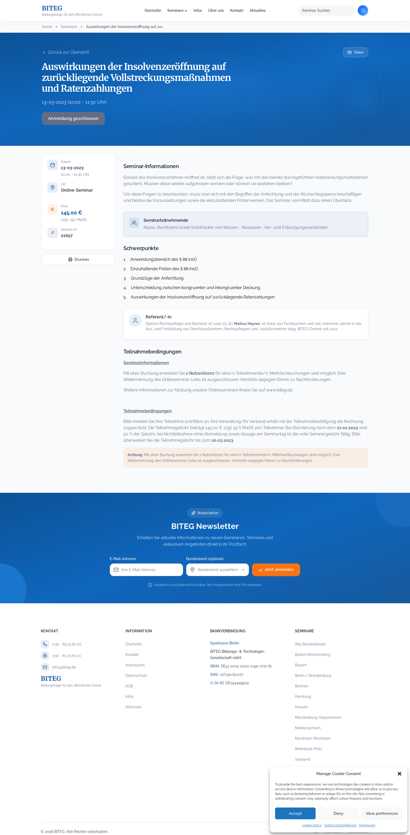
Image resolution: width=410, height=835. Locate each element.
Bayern (301, 665)
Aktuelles (258, 10)
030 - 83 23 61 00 (67, 644)
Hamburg (303, 696)
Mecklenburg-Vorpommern (318, 717)
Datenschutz (136, 675)
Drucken (78, 259)
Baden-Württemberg (313, 654)
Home (47, 27)
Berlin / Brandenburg (313, 675)
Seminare (175, 10)
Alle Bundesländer (310, 644)
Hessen (301, 707)
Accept (295, 813)
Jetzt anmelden (276, 570)
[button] (399, 773)
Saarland (302, 759)
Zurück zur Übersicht (65, 52)
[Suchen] (363, 10)
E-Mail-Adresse (124, 559)
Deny (338, 813)
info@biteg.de (64, 667)
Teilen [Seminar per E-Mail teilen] (356, 52)
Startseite (153, 10)
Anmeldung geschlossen (73, 118)
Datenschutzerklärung (340, 825)
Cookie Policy (312, 825)
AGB (129, 686)
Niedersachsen (308, 728)
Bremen (301, 686)
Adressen (133, 707)
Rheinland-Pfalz (308, 749)
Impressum (367, 825)
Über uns (216, 10)
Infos (197, 10)
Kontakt (236, 10)
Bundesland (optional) (206, 559)
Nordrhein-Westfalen (313, 738)
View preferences (382, 813)
